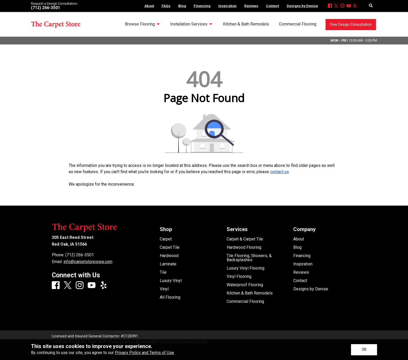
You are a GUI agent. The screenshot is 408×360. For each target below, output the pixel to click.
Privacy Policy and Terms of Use (144, 352)
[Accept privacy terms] (364, 349)
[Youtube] (349, 6)
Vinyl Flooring (239, 276)
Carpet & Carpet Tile (245, 239)
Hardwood (169, 256)
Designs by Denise (310, 289)
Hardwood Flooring (244, 247)
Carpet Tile (170, 247)
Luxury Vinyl (171, 281)
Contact (300, 281)
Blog (297, 247)
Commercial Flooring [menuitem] (297, 24)
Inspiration (303, 264)
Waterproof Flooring (245, 285)
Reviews (301, 272)
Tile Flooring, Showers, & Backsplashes (249, 258)
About (298, 239)
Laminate (168, 264)
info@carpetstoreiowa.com (87, 261)
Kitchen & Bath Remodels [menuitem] (246, 24)
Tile (163, 272)
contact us (279, 171)
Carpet (166, 239)
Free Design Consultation (351, 24)
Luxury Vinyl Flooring (245, 268)
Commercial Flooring (245, 301)
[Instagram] (342, 6)
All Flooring (170, 297)
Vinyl (164, 289)
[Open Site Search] (371, 6)
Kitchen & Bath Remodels (250, 293)
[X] (336, 6)
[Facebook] (330, 6)
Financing (301, 256)
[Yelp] (355, 6)
